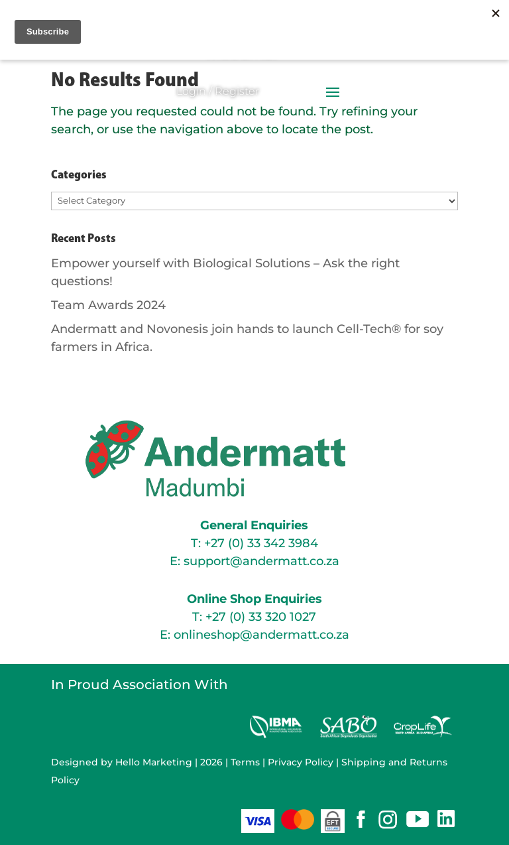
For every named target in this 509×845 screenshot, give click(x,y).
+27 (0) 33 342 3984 (261, 543)
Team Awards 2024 (108, 305)
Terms (245, 762)
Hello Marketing (153, 762)
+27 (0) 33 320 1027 (260, 617)
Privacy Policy (300, 762)
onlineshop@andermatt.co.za (261, 634)
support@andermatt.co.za (261, 561)
